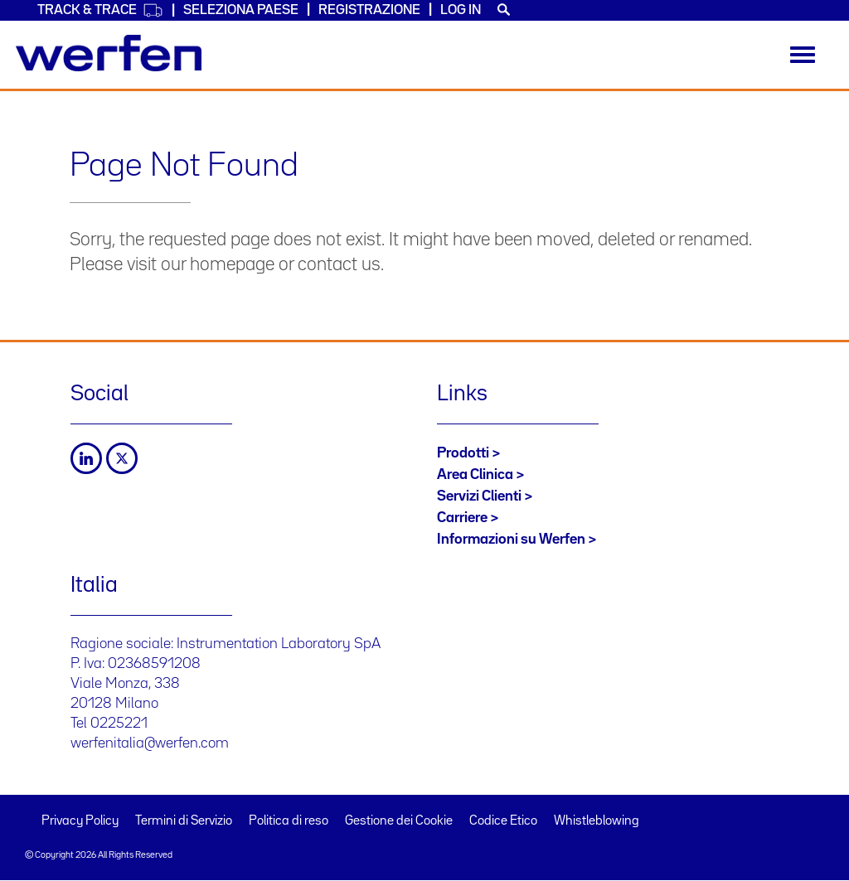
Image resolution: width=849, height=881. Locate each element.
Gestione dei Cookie (399, 821)
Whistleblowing (596, 821)
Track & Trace (100, 10)
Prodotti (463, 453)
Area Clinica (475, 475)
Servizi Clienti (479, 496)
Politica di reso (288, 821)
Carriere (462, 518)
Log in (460, 10)
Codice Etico (503, 821)
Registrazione (369, 10)
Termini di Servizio (183, 821)
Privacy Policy (80, 821)
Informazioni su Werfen (511, 539)
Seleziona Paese (240, 10)
